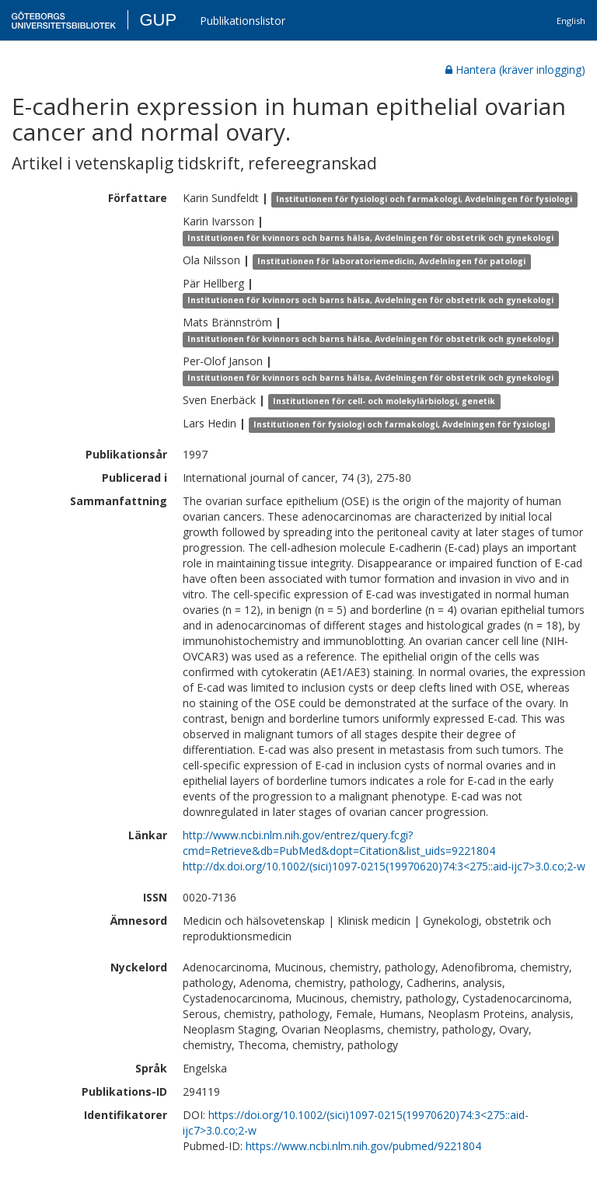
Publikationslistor (242, 20)
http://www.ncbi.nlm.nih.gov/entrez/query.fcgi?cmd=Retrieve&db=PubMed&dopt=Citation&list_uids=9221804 (339, 843)
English (571, 20)
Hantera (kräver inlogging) (515, 69)
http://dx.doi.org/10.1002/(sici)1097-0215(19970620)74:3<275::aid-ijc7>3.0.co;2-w (384, 866)
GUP (157, 20)
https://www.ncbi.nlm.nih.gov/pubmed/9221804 (363, 1145)
